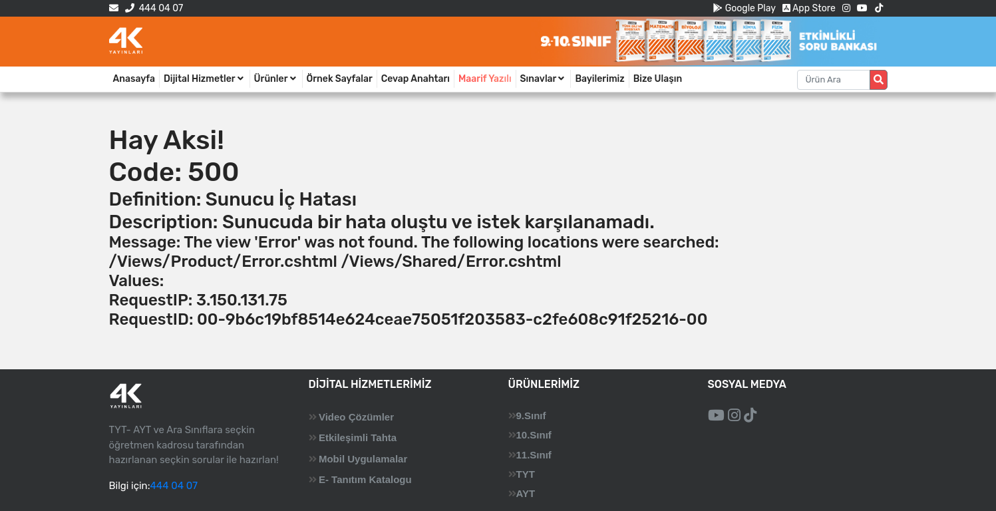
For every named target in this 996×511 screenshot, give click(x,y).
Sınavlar (543, 79)
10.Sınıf (534, 434)
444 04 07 (154, 8)
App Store (809, 8)
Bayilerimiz (599, 79)
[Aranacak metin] (833, 80)
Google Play (744, 8)
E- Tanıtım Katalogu (365, 479)
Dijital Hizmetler (205, 79)
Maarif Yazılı (485, 79)
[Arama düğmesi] (879, 80)
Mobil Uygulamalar (363, 458)
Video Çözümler (356, 417)
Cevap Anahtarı (415, 79)
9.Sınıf (531, 415)
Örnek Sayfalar (340, 79)
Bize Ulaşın (658, 79)
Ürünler (276, 79)
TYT (525, 474)
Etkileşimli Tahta (358, 437)
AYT (526, 493)
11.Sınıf (534, 454)
